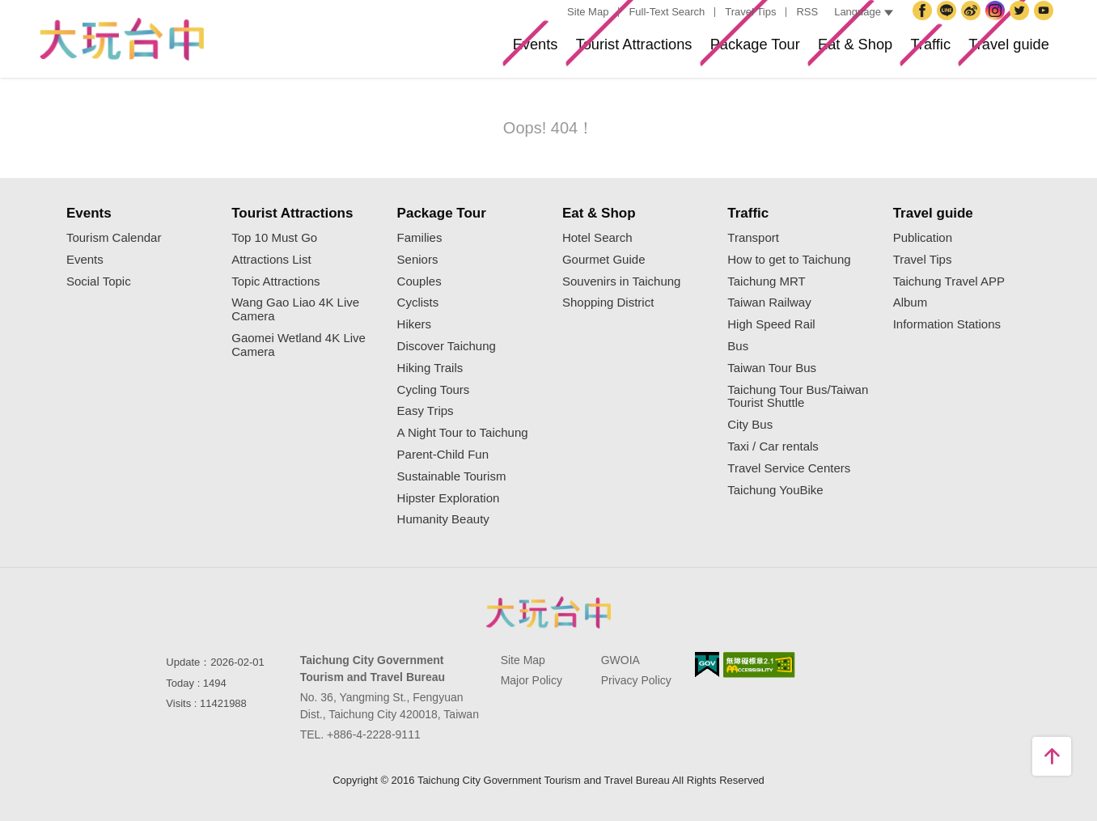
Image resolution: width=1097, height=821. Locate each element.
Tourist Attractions (535, 51)
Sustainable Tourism (451, 476)
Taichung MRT (766, 281)
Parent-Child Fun (443, 454)
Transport (753, 237)
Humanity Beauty (443, 519)
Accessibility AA (759, 665)
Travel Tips (750, 12)
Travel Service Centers (788, 468)
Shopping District (608, 302)
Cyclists (418, 302)
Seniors (417, 259)
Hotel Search (597, 237)
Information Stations (947, 324)
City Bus (750, 424)
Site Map (587, 12)
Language (863, 12)
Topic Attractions (275, 281)
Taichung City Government (949, 23)
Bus (737, 346)
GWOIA (620, 660)
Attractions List (271, 259)
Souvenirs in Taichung (621, 281)
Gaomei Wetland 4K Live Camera (298, 345)
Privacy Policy (636, 680)
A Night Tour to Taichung (462, 432)
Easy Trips (425, 410)
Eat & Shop (804, 51)
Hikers (414, 324)
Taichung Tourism (121, 39)
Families (420, 237)
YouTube (1046, 23)
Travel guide (998, 51)
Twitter (1022, 23)
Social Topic (98, 281)
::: (552, 12)
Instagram (997, 23)
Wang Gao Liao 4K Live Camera (295, 309)
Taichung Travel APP (949, 281)
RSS (807, 12)
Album (910, 302)
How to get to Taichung (788, 259)
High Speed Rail (771, 324)
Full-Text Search (667, 12)
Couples (419, 281)
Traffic (899, 51)
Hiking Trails (430, 368)
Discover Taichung (446, 346)
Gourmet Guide (604, 259)
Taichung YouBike (775, 490)
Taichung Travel (973, 23)
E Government (707, 664)
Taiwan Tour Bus (771, 368)
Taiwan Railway (769, 302)
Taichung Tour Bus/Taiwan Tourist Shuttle (797, 396)
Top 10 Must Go (274, 237)
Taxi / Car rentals (773, 446)
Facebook (925, 23)
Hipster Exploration (448, 498)
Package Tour (681, 51)
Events (414, 51)
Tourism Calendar (114, 237)
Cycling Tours (433, 389)
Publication (922, 237)
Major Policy (531, 680)
